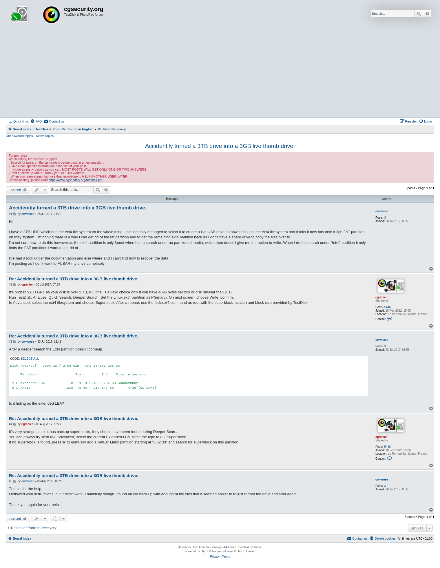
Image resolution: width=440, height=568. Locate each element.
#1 (10, 213)
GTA (224, 547)
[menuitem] (36, 121)
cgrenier (381, 297)
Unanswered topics (19, 136)
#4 (10, 424)
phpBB (205, 551)
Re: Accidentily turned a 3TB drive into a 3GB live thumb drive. (73, 278)
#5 (10, 481)
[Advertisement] (220, 74)
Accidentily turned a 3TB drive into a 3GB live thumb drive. (220, 146)
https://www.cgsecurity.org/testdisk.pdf (76, 180)
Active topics (45, 136)
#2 (10, 284)
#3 (10, 341)
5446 (387, 307)
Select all (30, 358)
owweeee (381, 211)
